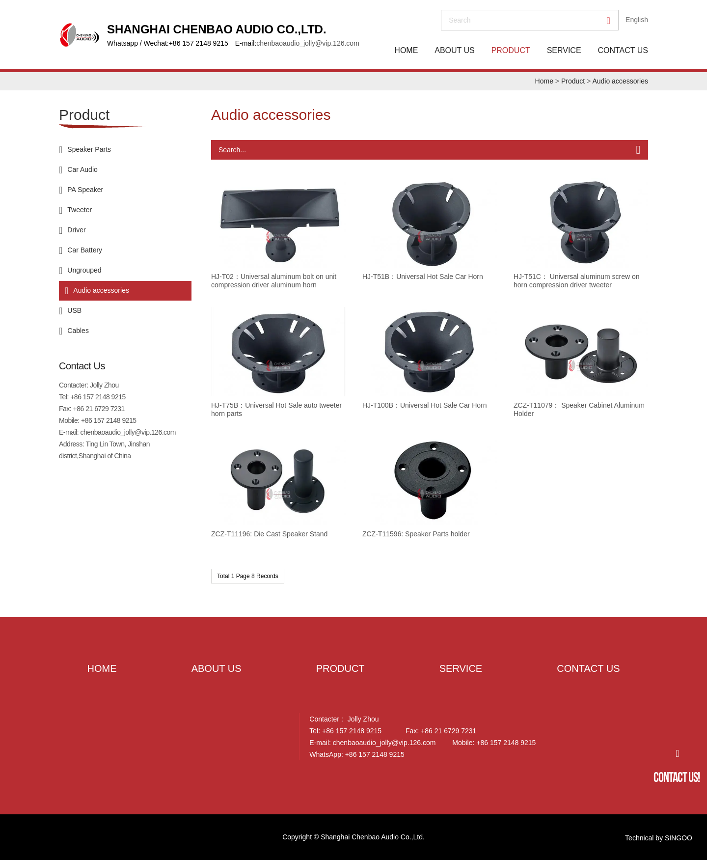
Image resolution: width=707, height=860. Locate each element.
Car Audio (82, 169)
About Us (455, 50)
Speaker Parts (89, 149)
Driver (76, 230)
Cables (78, 330)
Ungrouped (84, 270)
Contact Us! (676, 777)
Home (406, 50)
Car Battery (84, 250)
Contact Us (623, 50)
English (636, 20)
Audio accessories (620, 81)
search (459, 20)
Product (510, 50)
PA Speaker (85, 190)
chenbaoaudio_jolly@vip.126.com (307, 43)
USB (74, 310)
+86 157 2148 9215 (98, 397)
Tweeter (79, 210)
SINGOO (678, 838)
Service (564, 50)
